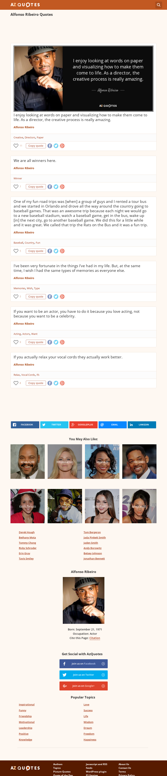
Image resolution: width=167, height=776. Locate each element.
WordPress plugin (96, 771)
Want (34, 334)
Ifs (38, 375)
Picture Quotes (62, 771)
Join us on (83, 663)
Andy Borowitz (92, 548)
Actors (26, 334)
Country (29, 242)
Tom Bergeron (92, 532)
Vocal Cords (28, 375)
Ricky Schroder (28, 548)
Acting (17, 334)
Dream (88, 728)
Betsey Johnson (93, 553)
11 (21, 145)
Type (37, 288)
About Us (124, 764)
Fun (38, 242)
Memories (19, 288)
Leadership (25, 728)
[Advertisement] (81, 30)
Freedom (89, 733)
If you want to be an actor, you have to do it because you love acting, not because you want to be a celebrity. (77, 313)
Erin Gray (24, 553)
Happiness (90, 739)
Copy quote (35, 145)
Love (86, 704)
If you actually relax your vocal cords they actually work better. (68, 357)
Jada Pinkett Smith (95, 537)
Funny (22, 710)
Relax (17, 375)
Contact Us (125, 768)
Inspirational (27, 704)
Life (86, 716)
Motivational (27, 722)
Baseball (18, 242)
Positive (23, 733)
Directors (30, 137)
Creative (18, 137)
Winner (18, 178)
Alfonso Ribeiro (24, 127)
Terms (122, 771)
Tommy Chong (27, 542)
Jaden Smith (91, 542)
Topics (57, 768)
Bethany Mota (27, 537)
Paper (40, 137)
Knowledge (25, 739)
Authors (57, 764)
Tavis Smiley (26, 558)
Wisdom (88, 722)
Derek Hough (27, 532)
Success (88, 710)
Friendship (25, 716)
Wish (29, 288)
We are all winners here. (35, 160)
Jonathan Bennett (94, 558)
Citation (94, 638)
